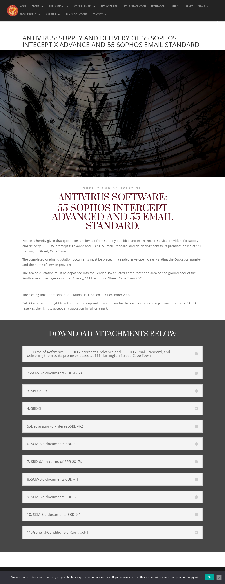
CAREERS (51, 14)
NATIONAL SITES (110, 6)
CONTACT (98, 14)
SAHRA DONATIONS (76, 14)
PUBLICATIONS (57, 6)
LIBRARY (188, 6)
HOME (23, 6)
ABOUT (35, 6)
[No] (219, 577)
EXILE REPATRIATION (135, 6)
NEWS (201, 6)
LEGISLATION (158, 6)
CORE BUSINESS (82, 6)
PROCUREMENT (28, 14)
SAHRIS (174, 6)
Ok (209, 577)
